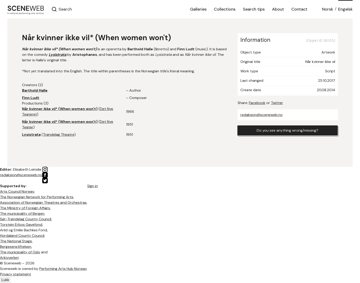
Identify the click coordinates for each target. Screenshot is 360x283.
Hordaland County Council (22, 235)
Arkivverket (9, 257)
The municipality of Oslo (20, 252)
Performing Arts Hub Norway (63, 268)
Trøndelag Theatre (58, 134)
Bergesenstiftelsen (15, 246)
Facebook (257, 102)
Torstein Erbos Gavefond (21, 224)
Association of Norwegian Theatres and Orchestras (43, 202)
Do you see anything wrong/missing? (287, 130)
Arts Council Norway (17, 191)
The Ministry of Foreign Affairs (25, 208)
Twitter (277, 102)
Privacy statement (15, 274)
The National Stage (16, 241)
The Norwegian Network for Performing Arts (36, 197)
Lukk (5, 280)
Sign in (92, 186)
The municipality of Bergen (22, 213)
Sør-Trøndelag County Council (25, 219)
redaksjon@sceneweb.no (261, 114)
